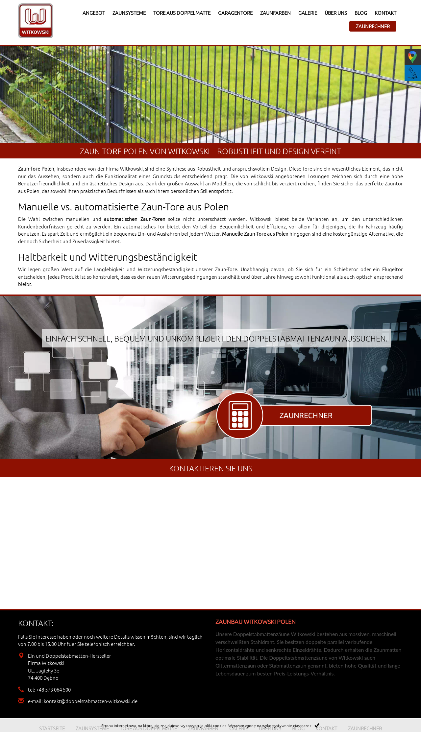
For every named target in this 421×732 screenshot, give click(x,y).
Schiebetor (346, 269)
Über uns (336, 12)
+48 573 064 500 (53, 689)
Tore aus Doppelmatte (181, 12)
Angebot (94, 12)
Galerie (307, 12)
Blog (361, 12)
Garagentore (235, 12)
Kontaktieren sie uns (210, 468)
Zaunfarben (275, 12)
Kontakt (385, 12)
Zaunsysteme (129, 12)
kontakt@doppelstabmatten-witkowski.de (90, 700)
